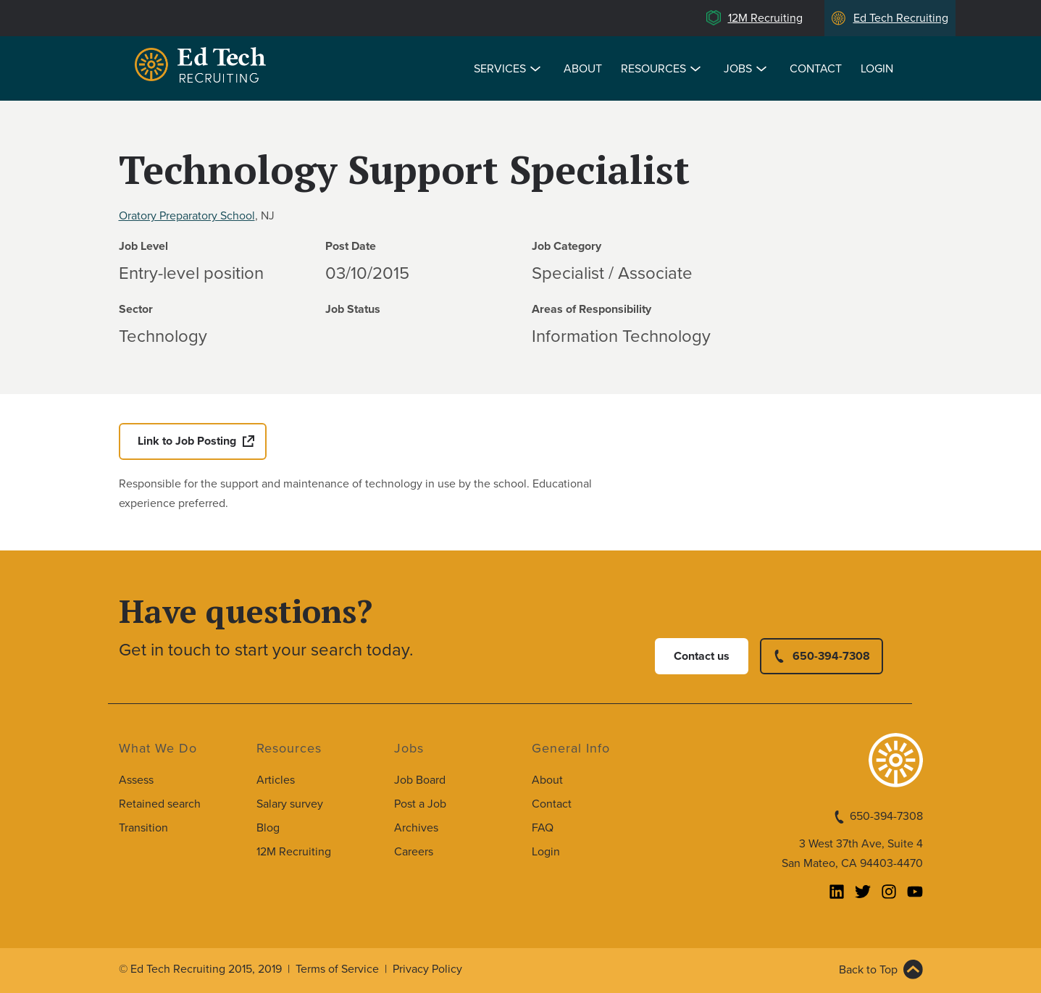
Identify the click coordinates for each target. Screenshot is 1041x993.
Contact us (701, 656)
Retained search (160, 804)
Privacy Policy (427, 969)
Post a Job (420, 804)
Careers (413, 852)
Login (877, 69)
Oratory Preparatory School (187, 216)
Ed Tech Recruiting (900, 18)
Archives (416, 828)
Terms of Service (337, 969)
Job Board (420, 780)
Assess (136, 780)
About (583, 69)
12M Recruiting (765, 18)
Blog (268, 828)
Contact (816, 69)
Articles (275, 780)
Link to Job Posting (187, 441)
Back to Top (868, 970)
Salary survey (289, 804)
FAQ (542, 828)
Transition (143, 828)
